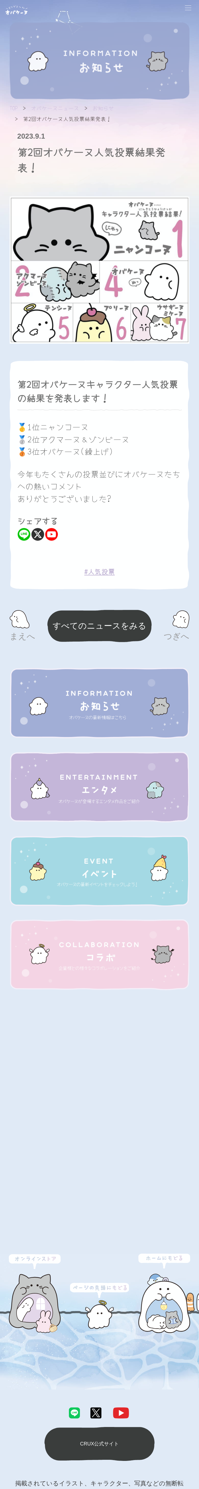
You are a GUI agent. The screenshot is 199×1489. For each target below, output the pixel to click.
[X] (37, 534)
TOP (14, 108)
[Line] (24, 534)
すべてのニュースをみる (99, 625)
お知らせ (103, 108)
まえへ (22, 636)
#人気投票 (99, 571)
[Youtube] (51, 534)
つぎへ (176, 636)
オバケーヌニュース (55, 108)
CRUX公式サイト (99, 1444)
